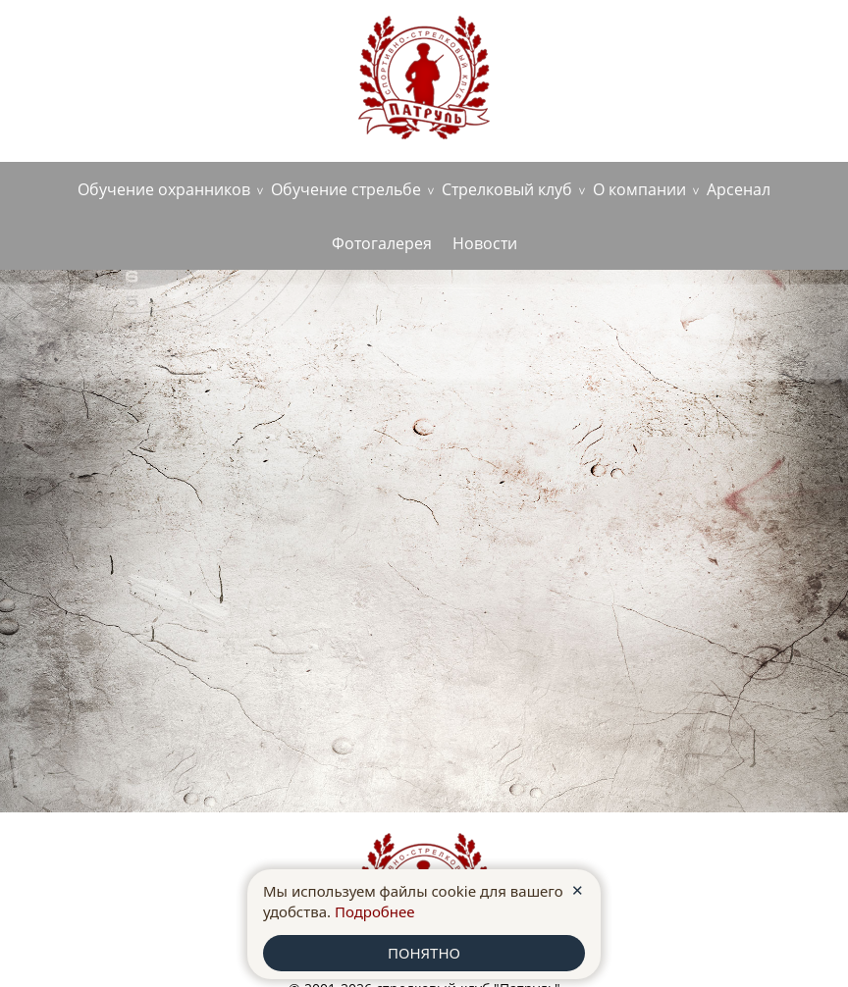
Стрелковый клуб (507, 189)
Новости (484, 243)
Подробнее (375, 911)
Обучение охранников (164, 189)
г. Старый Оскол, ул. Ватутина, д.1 (140, 50)
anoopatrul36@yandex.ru (732, 45)
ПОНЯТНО (424, 952)
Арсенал (738, 189)
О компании (639, 189)
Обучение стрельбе (346, 189)
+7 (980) (105, 83)
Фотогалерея (382, 243)
